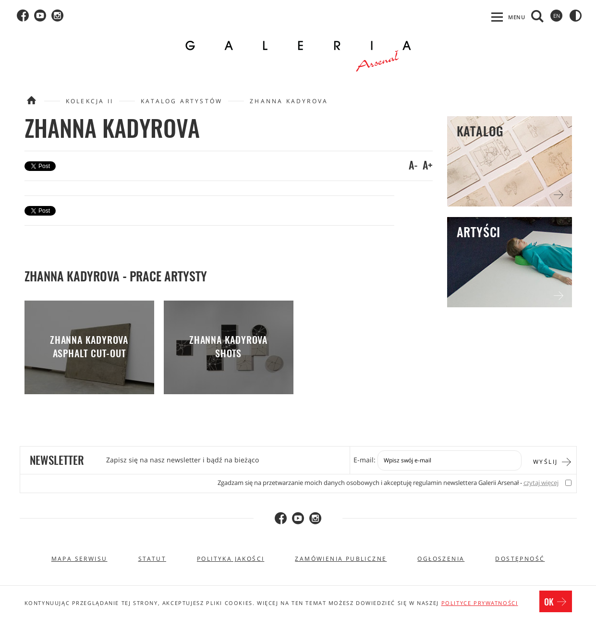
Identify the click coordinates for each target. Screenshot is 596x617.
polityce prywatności (479, 602)
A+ (428, 166)
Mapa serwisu (79, 559)
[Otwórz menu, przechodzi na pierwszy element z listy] (508, 17)
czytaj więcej (541, 483)
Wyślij (552, 461)
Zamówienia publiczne (341, 559)
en (556, 15)
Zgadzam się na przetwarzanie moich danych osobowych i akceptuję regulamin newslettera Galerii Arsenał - (388, 483)
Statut (152, 559)
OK (555, 602)
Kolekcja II (89, 101)
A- (413, 166)
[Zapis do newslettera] (449, 460)
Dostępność (520, 559)
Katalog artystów (181, 101)
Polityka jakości (230, 559)
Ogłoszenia (440, 559)
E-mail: (364, 459)
